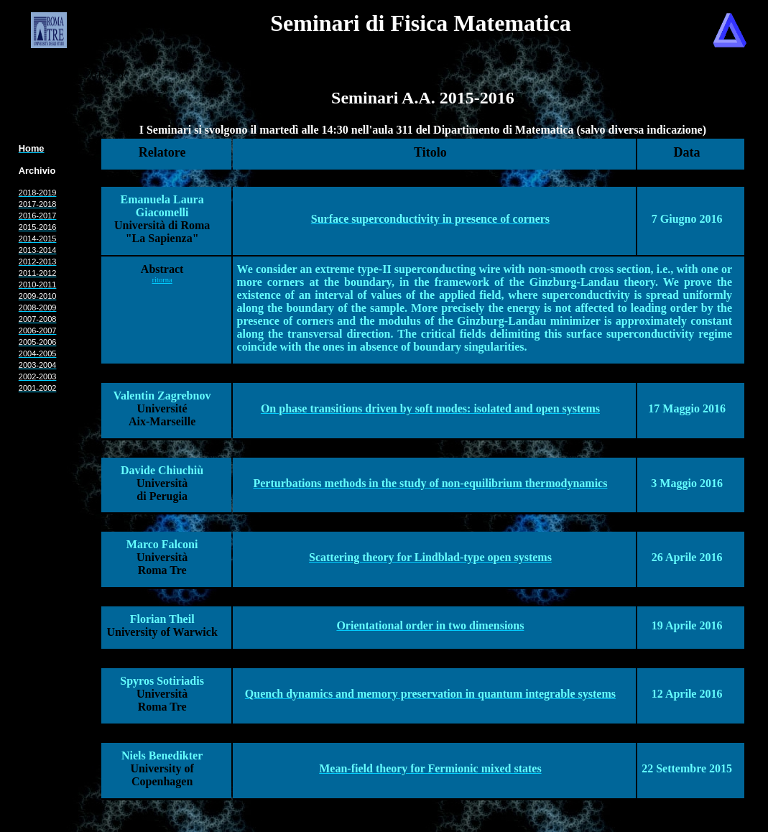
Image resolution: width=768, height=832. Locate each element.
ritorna (162, 280)
